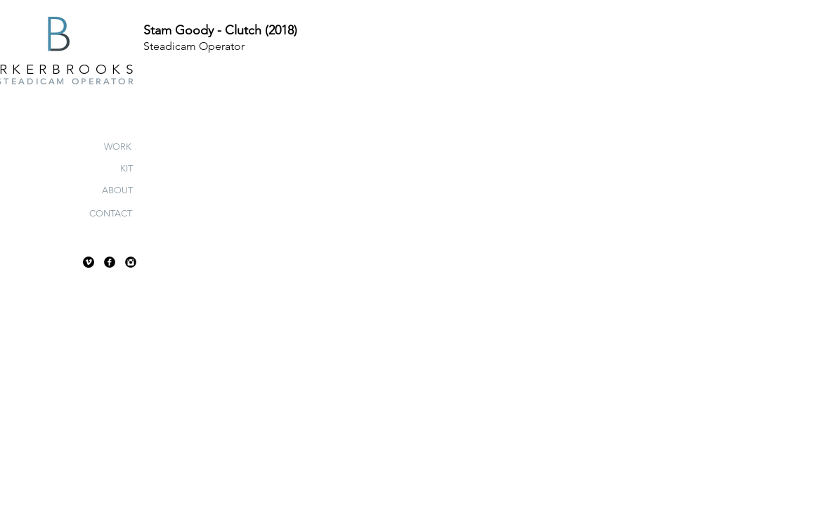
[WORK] (117, 147)
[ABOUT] (117, 191)
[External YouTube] (451, 225)
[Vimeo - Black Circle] (88, 262)
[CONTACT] (111, 213)
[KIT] (126, 169)
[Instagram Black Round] (130, 262)
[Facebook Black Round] (109, 262)
